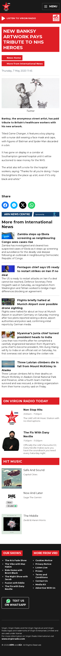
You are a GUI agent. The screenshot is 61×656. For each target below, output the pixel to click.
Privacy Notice (43, 564)
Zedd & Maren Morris (34, 520)
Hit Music (12, 461)
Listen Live (41, 567)
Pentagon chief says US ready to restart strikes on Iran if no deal (30, 271)
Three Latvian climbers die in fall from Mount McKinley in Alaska (30, 366)
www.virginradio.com (13, 639)
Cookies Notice (43, 560)
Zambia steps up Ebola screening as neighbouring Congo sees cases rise (28, 238)
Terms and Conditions (41, 576)
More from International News (25, 63)
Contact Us (41, 581)
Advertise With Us (45, 588)
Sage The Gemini (32, 497)
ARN (11, 645)
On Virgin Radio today (25, 401)
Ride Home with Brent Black (13, 571)
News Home (14, 57)
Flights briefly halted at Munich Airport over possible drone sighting (30, 304)
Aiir (20, 645)
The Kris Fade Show (16, 560)
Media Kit (40, 584)
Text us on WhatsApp (15, 602)
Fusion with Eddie (15, 583)
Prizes (38, 571)
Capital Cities (30, 474)
